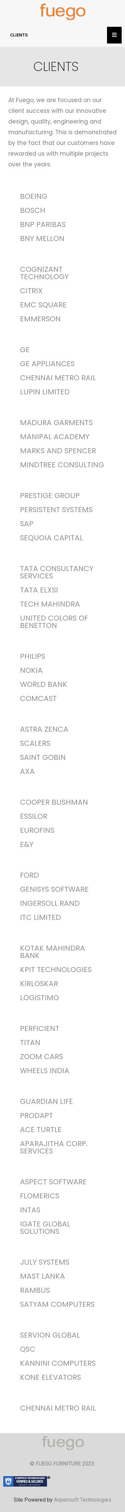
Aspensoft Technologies (82, 1500)
